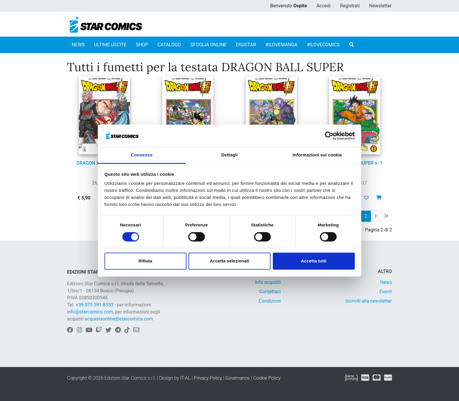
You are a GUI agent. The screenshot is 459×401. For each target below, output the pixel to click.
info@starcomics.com (90, 312)
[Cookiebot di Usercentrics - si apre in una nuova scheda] (329, 135)
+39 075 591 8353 (94, 305)
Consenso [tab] (141, 155)
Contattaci (270, 291)
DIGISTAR (246, 44)
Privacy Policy (208, 378)
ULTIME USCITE (110, 44)
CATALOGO (169, 44)
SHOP (142, 44)
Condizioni (270, 301)
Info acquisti (268, 282)
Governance (237, 378)
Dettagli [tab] (229, 155)
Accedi (323, 5)
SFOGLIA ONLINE (208, 44)
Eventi (385, 291)
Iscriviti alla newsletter (368, 301)
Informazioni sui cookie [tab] (317, 155)
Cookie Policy (267, 378)
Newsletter (380, 5)
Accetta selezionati (229, 261)
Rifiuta (145, 261)
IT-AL (185, 378)
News (386, 282)
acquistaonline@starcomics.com (119, 319)
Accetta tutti (313, 261)
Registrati (350, 5)
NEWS (78, 44)
